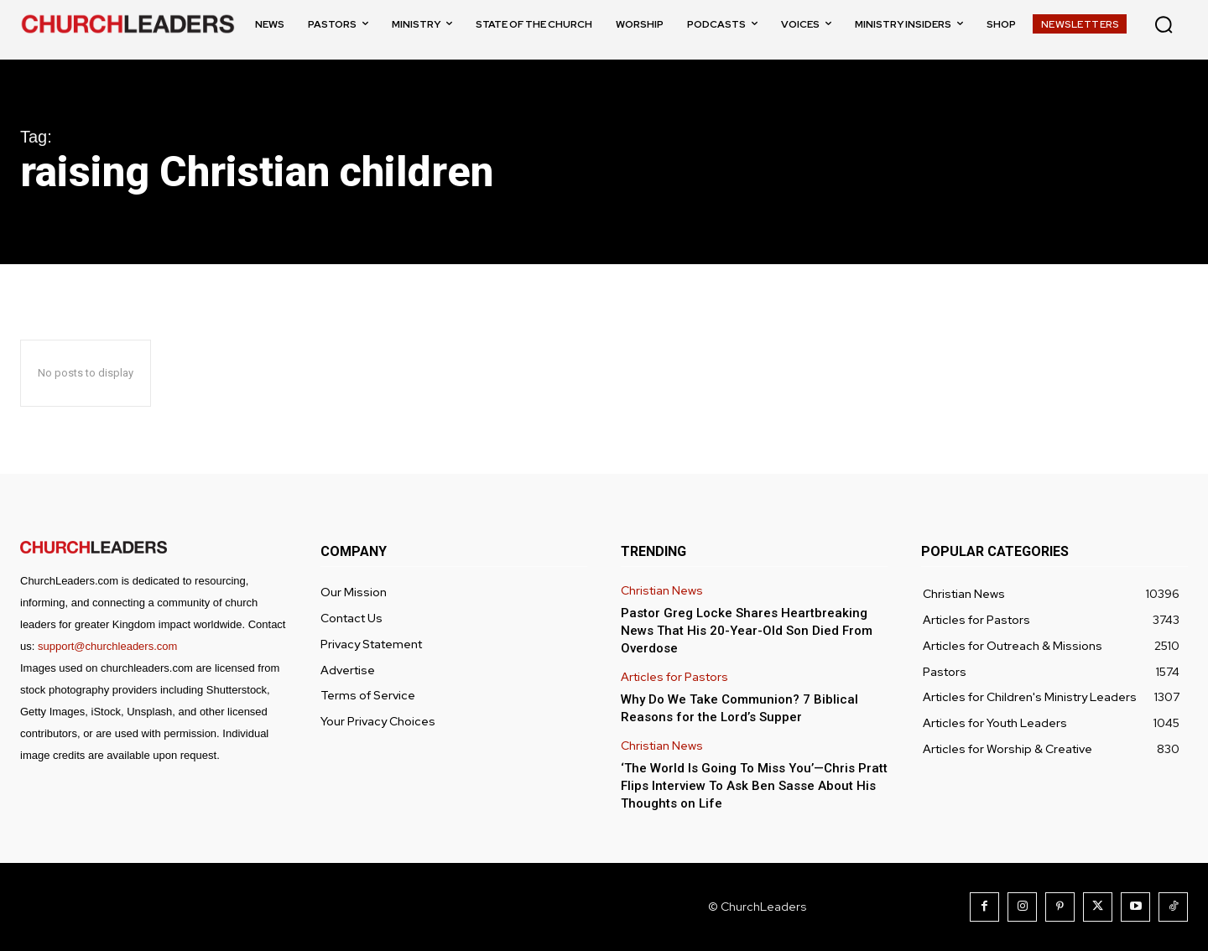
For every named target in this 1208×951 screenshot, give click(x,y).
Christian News (662, 591)
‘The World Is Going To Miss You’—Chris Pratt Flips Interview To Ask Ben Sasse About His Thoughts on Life (754, 786)
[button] (1163, 24)
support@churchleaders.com (107, 646)
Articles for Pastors (674, 677)
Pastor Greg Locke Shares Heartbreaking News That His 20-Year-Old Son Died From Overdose (746, 630)
